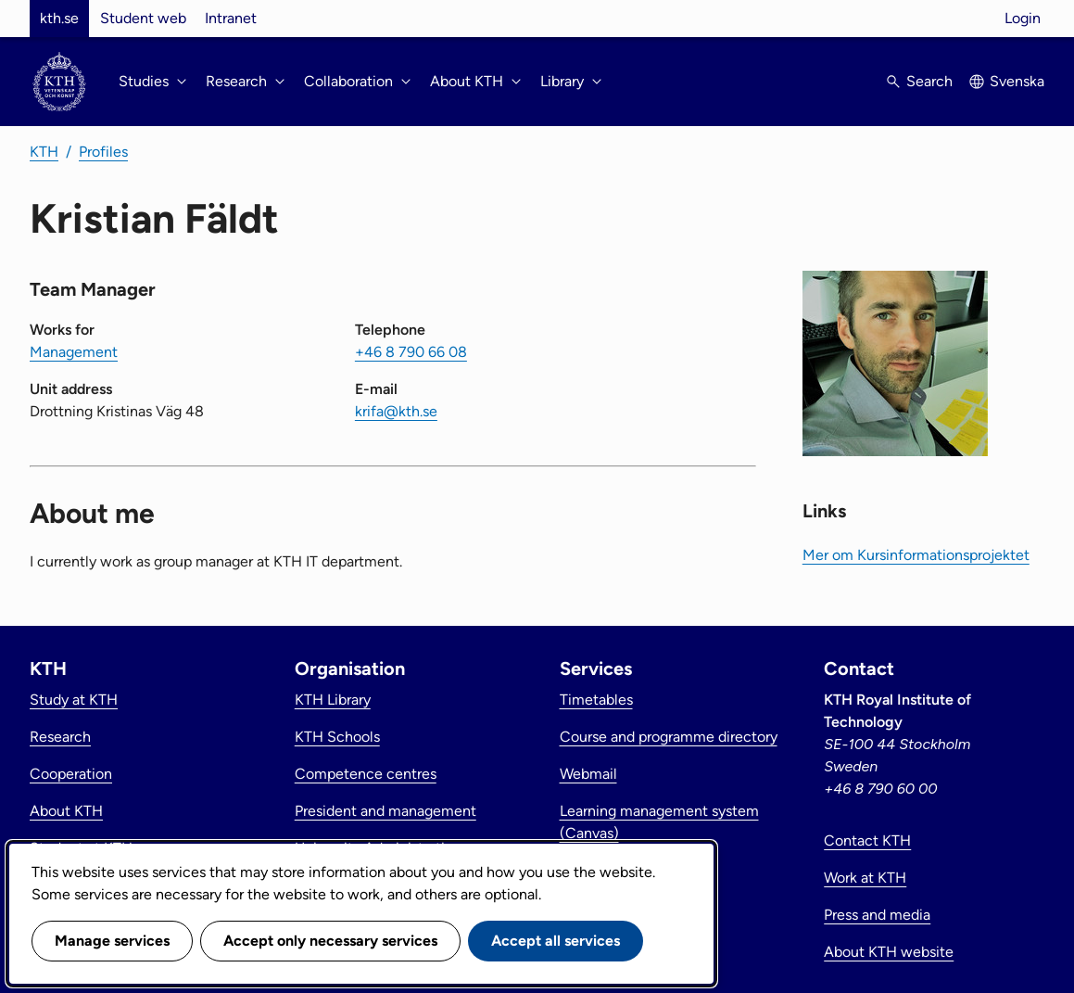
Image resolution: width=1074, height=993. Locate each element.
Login (1023, 18)
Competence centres (365, 774)
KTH (44, 151)
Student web (143, 18)
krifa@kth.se (396, 411)
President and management (385, 811)
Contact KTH (867, 840)
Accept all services (555, 940)
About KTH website (889, 952)
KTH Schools (337, 736)
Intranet (231, 18)
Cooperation (71, 774)
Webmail (588, 774)
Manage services (112, 940)
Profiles (103, 151)
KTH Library (333, 699)
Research (60, 736)
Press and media (877, 914)
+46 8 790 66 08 (411, 352)
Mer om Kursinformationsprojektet (916, 555)
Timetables (596, 699)
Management (74, 352)
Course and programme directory (668, 736)
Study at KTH (74, 699)
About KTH (66, 811)
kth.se (59, 18)
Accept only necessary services (330, 940)
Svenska (1017, 81)
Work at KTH (865, 877)
